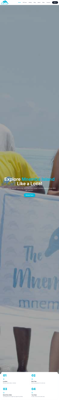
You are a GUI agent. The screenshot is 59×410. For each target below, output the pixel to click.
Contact (48, 2)
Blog (35, 2)
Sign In (55, 2)
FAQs (43, 2)
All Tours (25, 2)
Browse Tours (29, 195)
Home (19, 2)
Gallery (30, 2)
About (39, 2)
